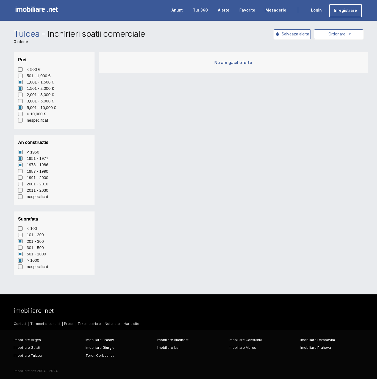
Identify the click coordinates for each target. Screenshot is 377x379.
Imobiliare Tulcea (28, 355)
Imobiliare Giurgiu (99, 347)
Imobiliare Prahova (315, 347)
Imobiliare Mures (242, 347)
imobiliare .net (36, 9)
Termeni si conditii (45, 324)
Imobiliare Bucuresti (173, 340)
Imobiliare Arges (27, 340)
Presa (69, 324)
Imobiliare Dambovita (317, 340)
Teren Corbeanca (99, 355)
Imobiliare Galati (27, 347)
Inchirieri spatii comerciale (96, 34)
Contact (20, 324)
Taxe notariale (89, 324)
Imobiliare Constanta (245, 340)
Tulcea (27, 34)
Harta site (131, 324)
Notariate (112, 324)
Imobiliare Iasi (168, 347)
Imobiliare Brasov (99, 340)
